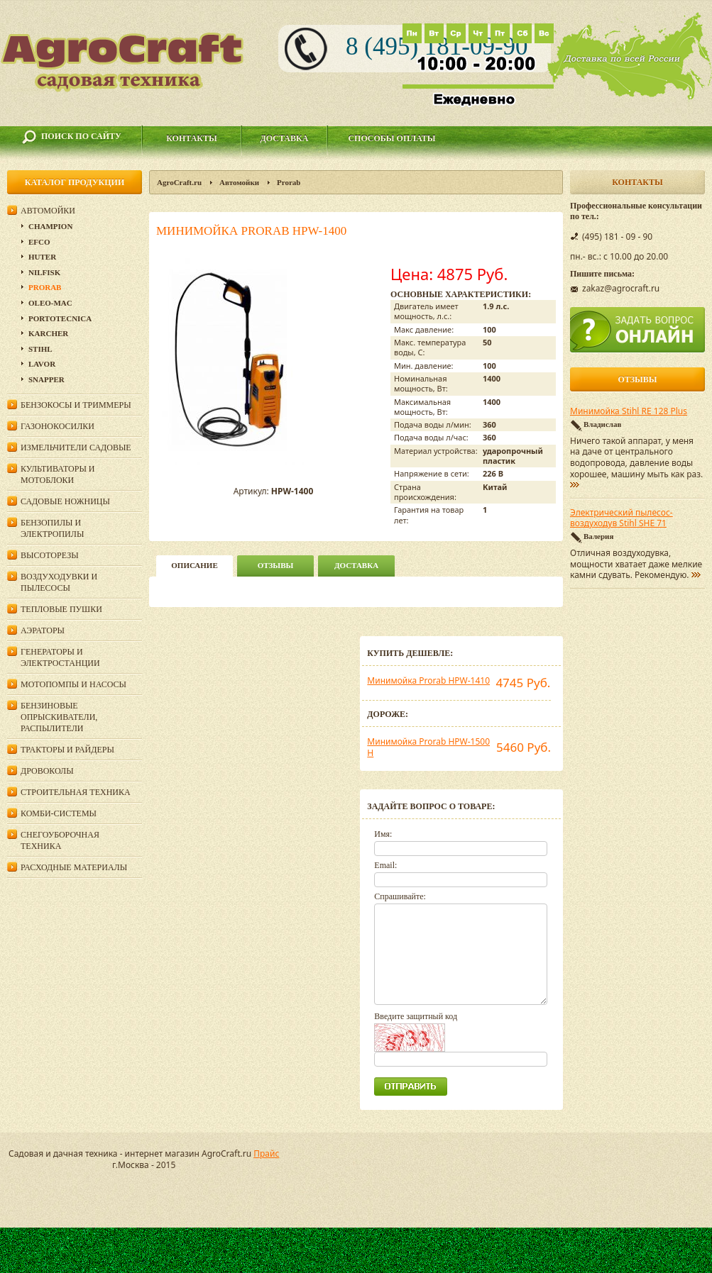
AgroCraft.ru (179, 182)
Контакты (191, 138)
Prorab (288, 182)
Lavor (41, 364)
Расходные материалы (74, 867)
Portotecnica (60, 318)
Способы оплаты (391, 138)
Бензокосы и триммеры (76, 405)
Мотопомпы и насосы (73, 684)
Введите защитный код (415, 1016)
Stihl (40, 349)
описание (194, 565)
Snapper (46, 379)
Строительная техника (76, 792)
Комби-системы (59, 813)
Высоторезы (50, 555)
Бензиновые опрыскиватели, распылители (59, 717)
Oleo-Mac (50, 303)
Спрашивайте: (400, 896)
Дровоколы (47, 771)
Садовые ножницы (65, 501)
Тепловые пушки (61, 609)
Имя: (383, 834)
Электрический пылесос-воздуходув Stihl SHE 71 (621, 518)
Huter (42, 256)
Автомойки (239, 182)
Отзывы (276, 565)
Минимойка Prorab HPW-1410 (428, 680)
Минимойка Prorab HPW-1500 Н (428, 747)
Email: (385, 865)
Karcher (48, 333)
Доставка (285, 138)
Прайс (266, 1153)
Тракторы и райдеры (67, 750)
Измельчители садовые (76, 447)
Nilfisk (44, 272)
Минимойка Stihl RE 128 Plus (628, 411)
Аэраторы (43, 630)
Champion (50, 226)
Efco (39, 242)
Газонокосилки (57, 426)
